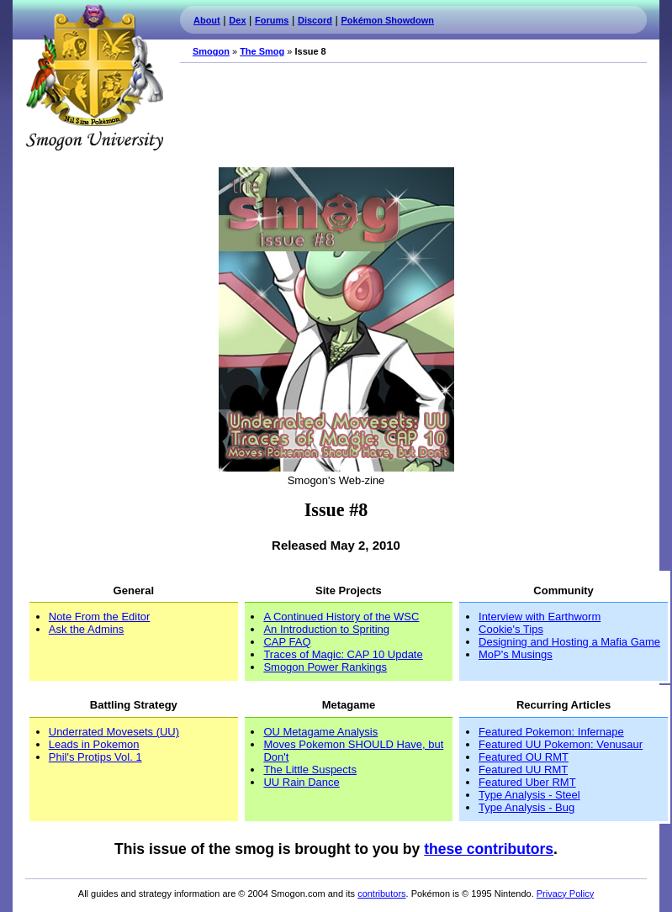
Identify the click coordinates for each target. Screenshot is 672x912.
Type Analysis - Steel (529, 794)
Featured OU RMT (524, 757)
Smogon (211, 51)
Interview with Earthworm (540, 616)
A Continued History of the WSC (341, 616)
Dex (237, 20)
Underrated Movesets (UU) (114, 731)
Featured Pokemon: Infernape (551, 731)
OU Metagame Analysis (320, 731)
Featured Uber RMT (527, 782)
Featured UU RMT (523, 769)
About (206, 20)
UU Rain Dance (301, 782)
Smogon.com (94, 77)
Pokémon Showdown (387, 20)
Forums (271, 20)
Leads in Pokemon (94, 744)
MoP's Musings (516, 654)
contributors (381, 893)
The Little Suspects (310, 769)
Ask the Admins (86, 629)
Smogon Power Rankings (325, 667)
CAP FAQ (286, 641)
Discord (315, 20)
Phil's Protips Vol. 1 (95, 757)
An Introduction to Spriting (326, 629)
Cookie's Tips (511, 629)
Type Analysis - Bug (526, 807)
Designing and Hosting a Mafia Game (569, 641)
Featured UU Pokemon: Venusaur (561, 744)
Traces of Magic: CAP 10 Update (342, 654)
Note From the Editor (100, 616)
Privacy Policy (565, 893)
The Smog (262, 51)
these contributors (488, 849)
